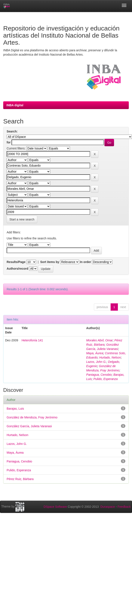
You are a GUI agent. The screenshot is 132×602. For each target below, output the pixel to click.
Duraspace (107, 506)
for (9, 142)
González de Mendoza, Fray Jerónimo (32, 417)
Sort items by (49, 262)
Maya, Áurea (94, 353)
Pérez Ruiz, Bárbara (20, 479)
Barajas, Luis (15, 408)
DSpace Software (55, 506)
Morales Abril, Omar (99, 340)
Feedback (124, 506)
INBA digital (14, 105)
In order (85, 262)
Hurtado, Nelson (110, 357)
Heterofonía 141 (32, 340)
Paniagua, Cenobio (99, 374)
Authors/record (17, 268)
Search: (12, 131)
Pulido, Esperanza (105, 379)
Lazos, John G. (96, 361)
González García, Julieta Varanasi (29, 426)
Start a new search (21, 219)
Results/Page (16, 262)
